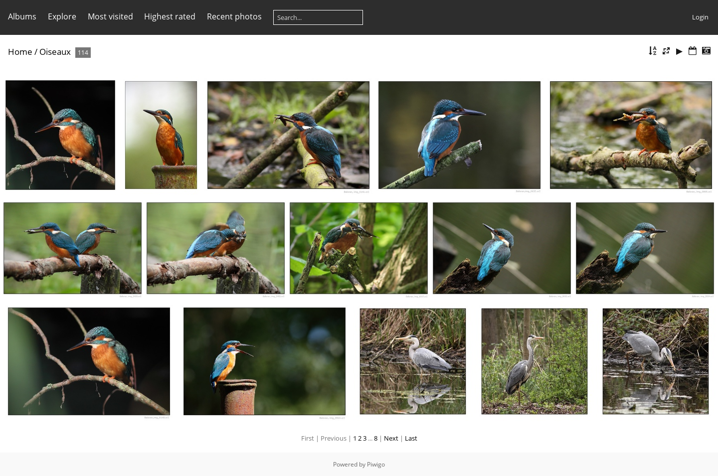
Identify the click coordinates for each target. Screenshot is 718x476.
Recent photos (234, 16)
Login (700, 16)
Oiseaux (55, 51)
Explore (62, 16)
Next (391, 438)
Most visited (110, 16)
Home (20, 51)
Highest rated (169, 16)
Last (411, 438)
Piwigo (376, 464)
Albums (22, 16)
